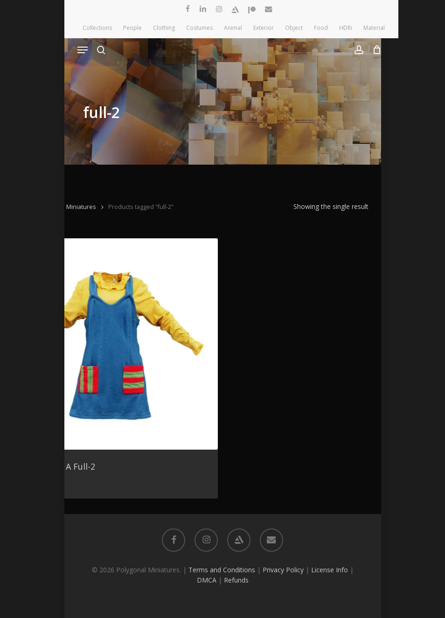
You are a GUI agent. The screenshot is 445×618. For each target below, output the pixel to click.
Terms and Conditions (221, 569)
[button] (82, 50)
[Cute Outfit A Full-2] (112, 343)
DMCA (206, 580)
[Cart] (375, 50)
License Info (329, 569)
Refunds (236, 580)
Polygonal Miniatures (67, 206)
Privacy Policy (283, 569)
